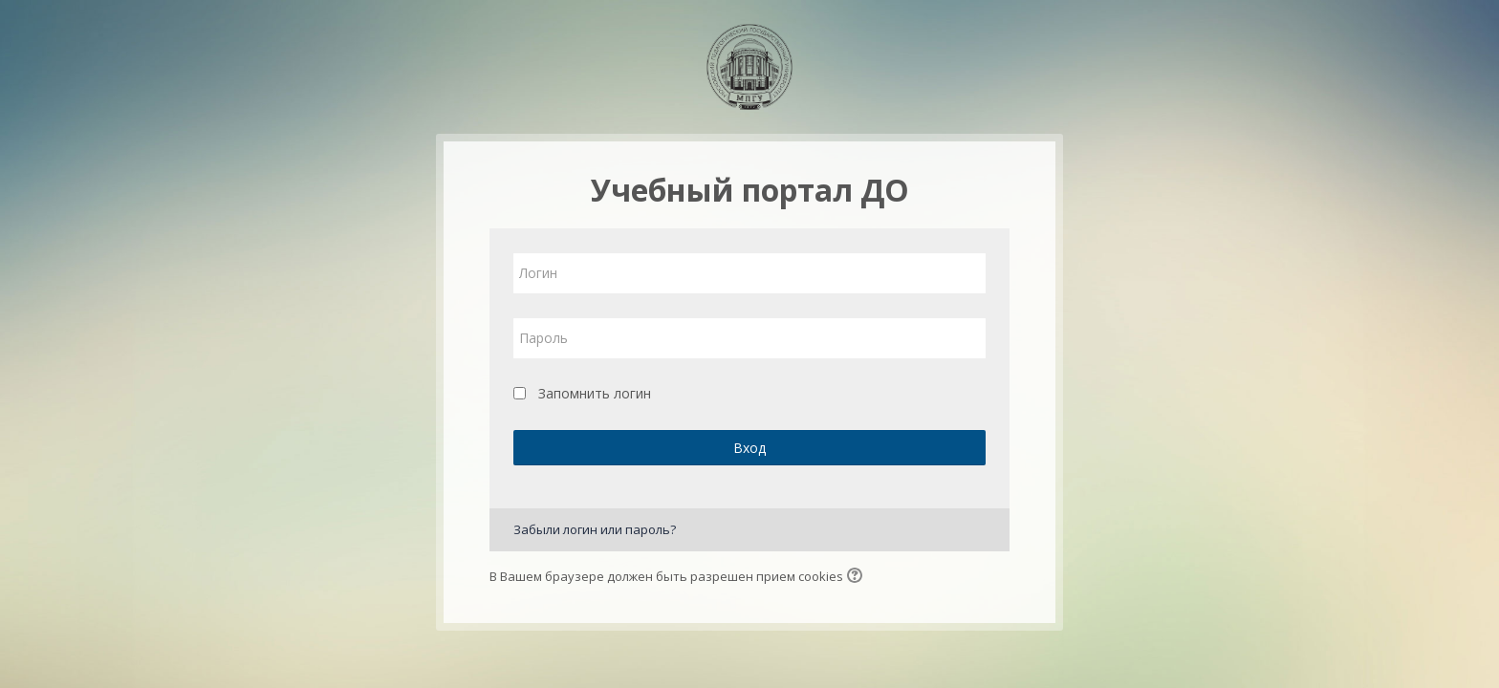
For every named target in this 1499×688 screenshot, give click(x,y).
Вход (749, 448)
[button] (857, 577)
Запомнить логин (594, 393)
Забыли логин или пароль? (594, 529)
